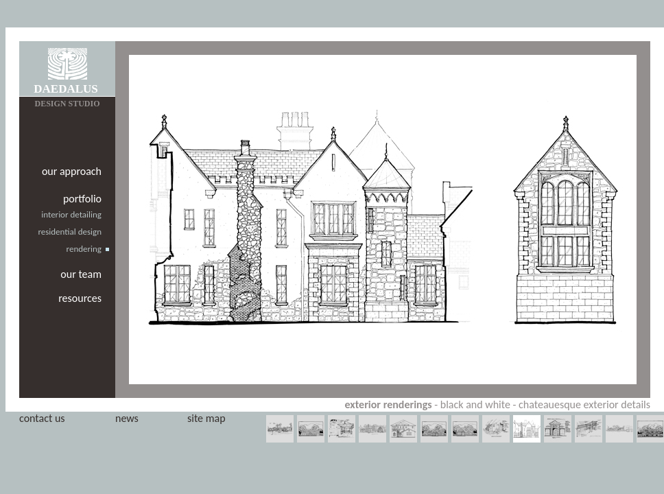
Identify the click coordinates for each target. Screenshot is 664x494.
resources (80, 298)
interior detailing (71, 214)
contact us (42, 418)
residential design (70, 231)
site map (206, 418)
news (127, 418)
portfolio (82, 198)
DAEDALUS (66, 88)
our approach (72, 171)
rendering (84, 249)
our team (81, 274)
